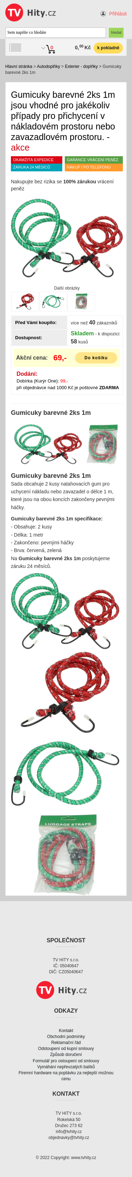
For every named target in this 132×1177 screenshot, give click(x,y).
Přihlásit (118, 14)
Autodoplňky (48, 66)
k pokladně (108, 47)
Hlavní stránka (18, 66)
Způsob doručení (66, 1054)
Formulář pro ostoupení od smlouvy (66, 1060)
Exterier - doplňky (81, 66)
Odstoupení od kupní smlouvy (66, 1048)
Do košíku (96, 357)
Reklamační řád (66, 1042)
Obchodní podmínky (66, 1036)
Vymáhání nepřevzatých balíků (66, 1066)
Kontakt (66, 1030)
